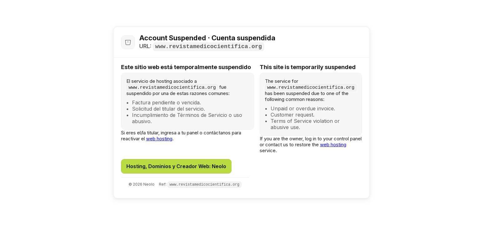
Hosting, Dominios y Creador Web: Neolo (176, 166)
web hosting (159, 139)
